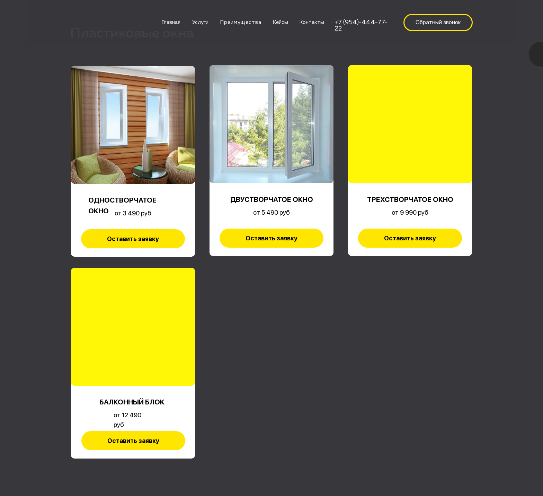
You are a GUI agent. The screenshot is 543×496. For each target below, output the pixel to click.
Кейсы (280, 22)
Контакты (311, 22)
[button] (438, 22)
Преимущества (240, 22)
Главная (170, 22)
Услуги (200, 22)
